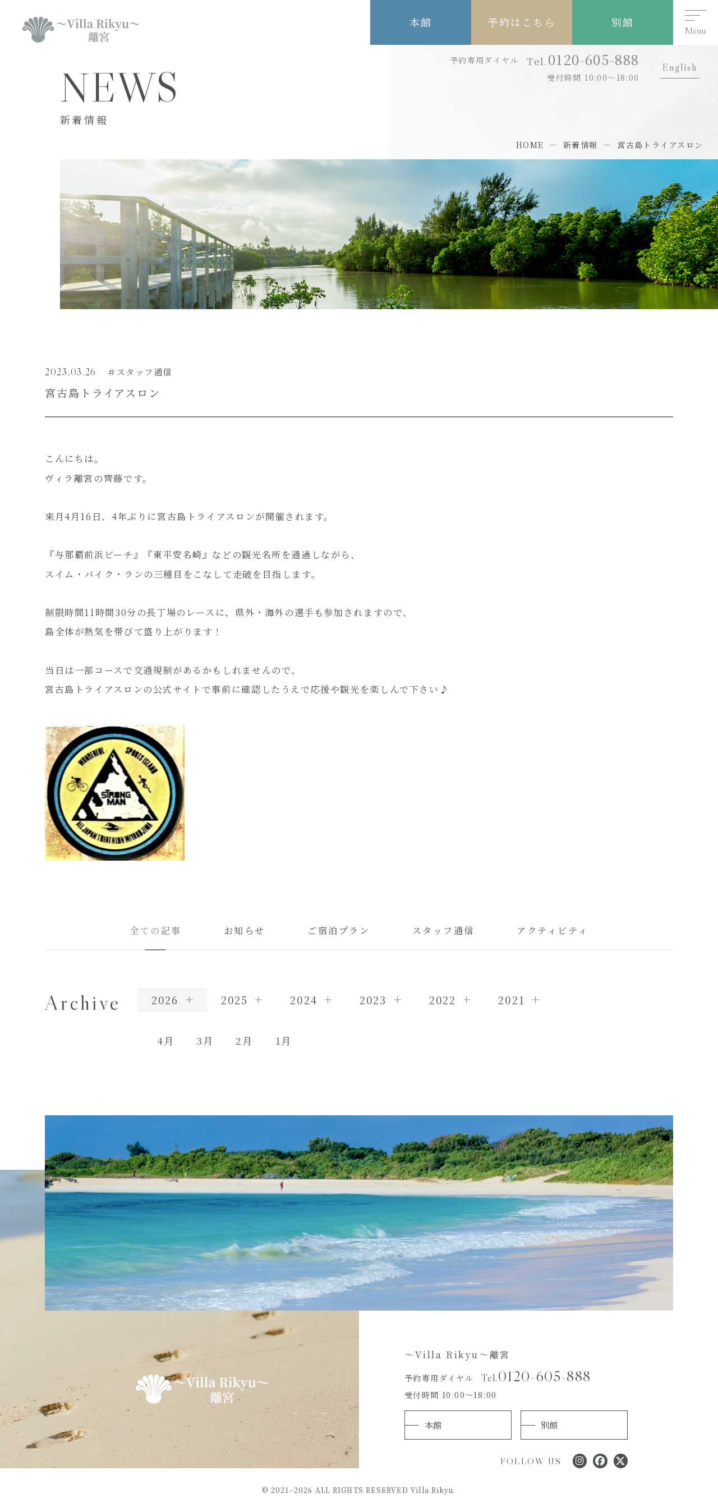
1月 (283, 1040)
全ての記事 (156, 930)
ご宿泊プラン (338, 930)
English (679, 67)
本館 (420, 22)
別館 (622, 22)
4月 (165, 1040)
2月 (244, 1040)
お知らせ (244, 930)
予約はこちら (521, 22)
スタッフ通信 (443, 930)
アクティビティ (552, 930)
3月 (204, 1040)
